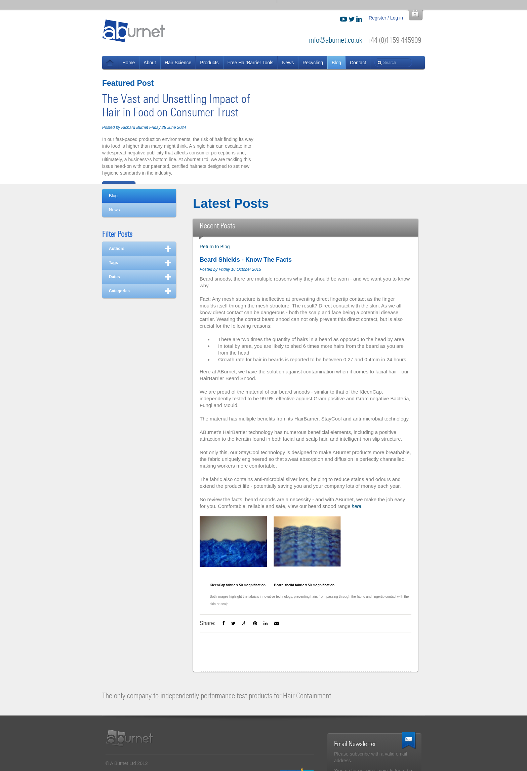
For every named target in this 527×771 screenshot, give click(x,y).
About (150, 62)
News (110, 62)
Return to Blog (215, 246)
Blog (336, 62)
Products (209, 62)
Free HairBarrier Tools (251, 62)
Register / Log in (386, 17)
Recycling (312, 62)
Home (128, 62)
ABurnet (134, 30)
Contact (358, 62)
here (356, 506)
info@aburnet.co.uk (335, 40)
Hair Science (178, 62)
